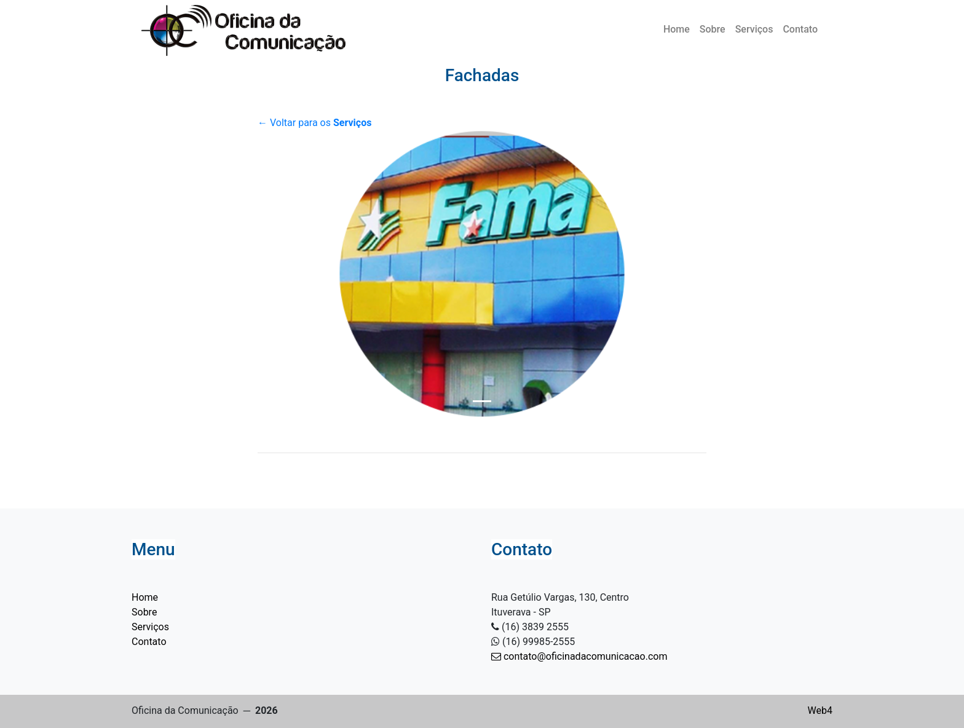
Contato (800, 29)
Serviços (754, 29)
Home (676, 29)
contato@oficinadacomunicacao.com (579, 656)
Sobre (712, 29)
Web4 (820, 710)
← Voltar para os (314, 123)
